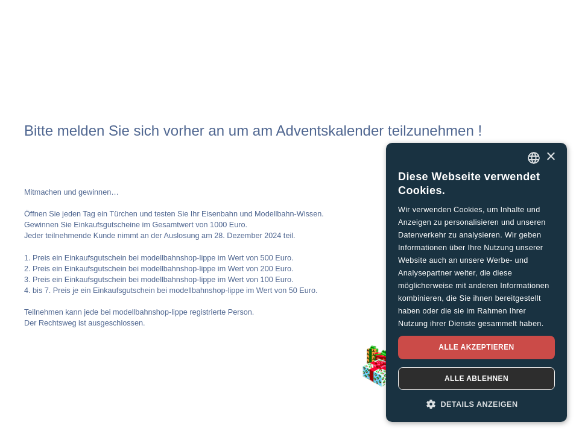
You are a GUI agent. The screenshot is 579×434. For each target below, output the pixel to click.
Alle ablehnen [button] (476, 378)
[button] (476, 404)
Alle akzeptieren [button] (476, 347)
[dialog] (476, 282)
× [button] (550, 157)
